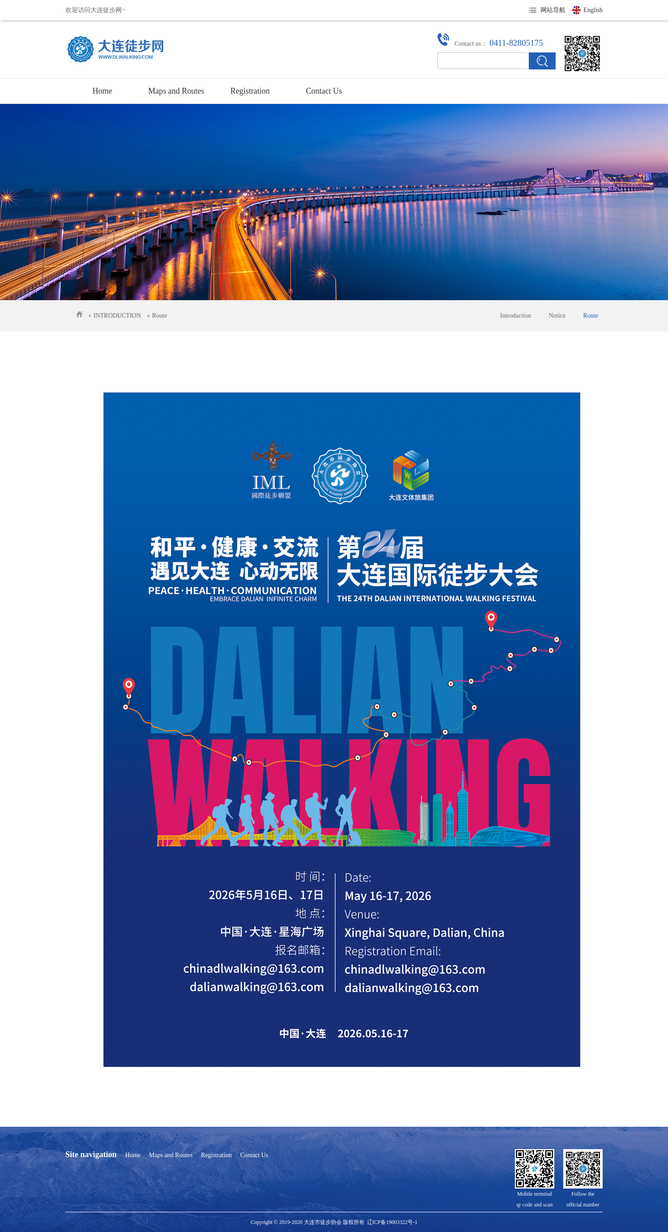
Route (590, 315)
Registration (250, 90)
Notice (557, 315)
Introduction (515, 315)
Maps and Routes (176, 90)
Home (102, 90)
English (593, 10)
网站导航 (552, 10)
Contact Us (324, 90)
